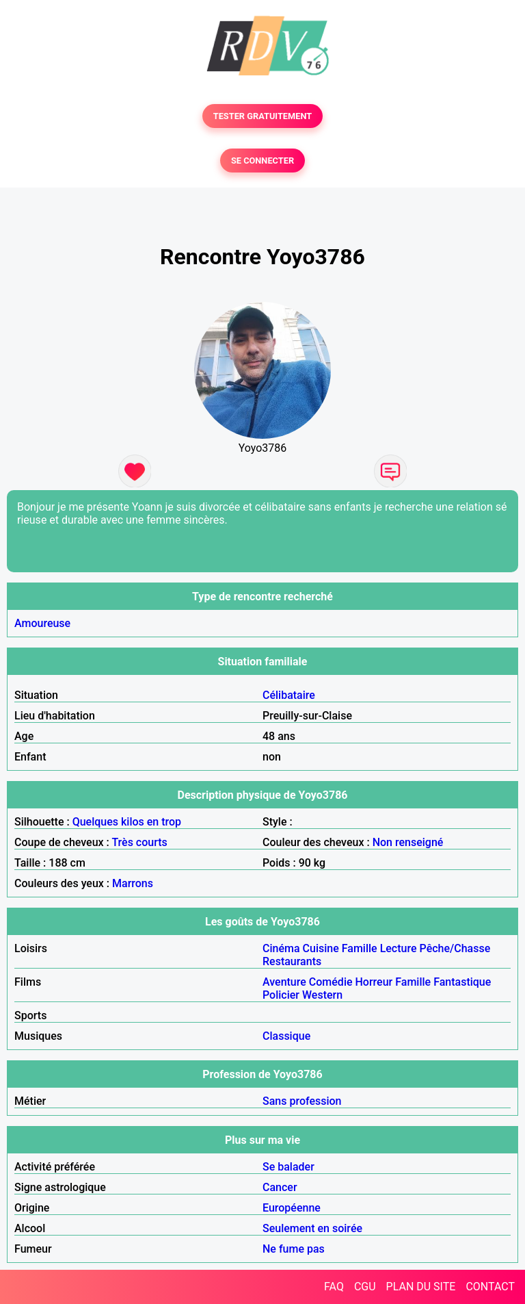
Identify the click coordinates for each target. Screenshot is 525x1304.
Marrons (132, 883)
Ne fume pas (293, 1248)
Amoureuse (42, 623)
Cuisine (321, 948)
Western (322, 994)
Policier (280, 994)
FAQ (334, 1286)
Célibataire (288, 695)
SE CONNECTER (262, 160)
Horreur (374, 981)
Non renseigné (408, 842)
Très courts (139, 842)
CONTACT (490, 1286)
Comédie (331, 981)
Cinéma (281, 948)
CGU (365, 1286)
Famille (359, 948)
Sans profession (302, 1101)
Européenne (291, 1207)
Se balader (288, 1166)
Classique (286, 1036)
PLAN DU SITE (421, 1286)
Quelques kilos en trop (126, 821)
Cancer (279, 1187)
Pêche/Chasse (455, 948)
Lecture (398, 948)
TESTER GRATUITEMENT (262, 116)
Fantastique (462, 981)
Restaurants (291, 961)
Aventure (284, 981)
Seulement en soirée (312, 1228)
